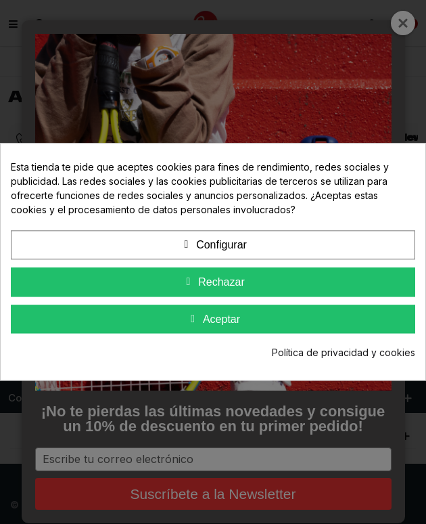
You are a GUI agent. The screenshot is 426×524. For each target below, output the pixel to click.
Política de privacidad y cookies (343, 353)
